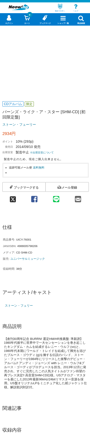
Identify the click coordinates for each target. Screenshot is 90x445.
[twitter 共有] (12, 197)
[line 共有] (56, 197)
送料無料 (38, 167)
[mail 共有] (78, 197)
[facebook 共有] (34, 197)
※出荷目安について (42, 152)
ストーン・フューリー (19, 124)
